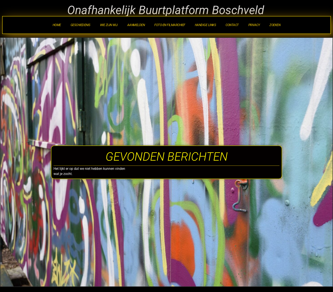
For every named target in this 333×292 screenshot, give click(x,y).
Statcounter (10, 289)
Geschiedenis (80, 25)
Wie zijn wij (109, 25)
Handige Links (205, 25)
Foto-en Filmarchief (169, 25)
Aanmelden (136, 25)
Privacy (254, 25)
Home (57, 25)
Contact (232, 25)
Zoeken (274, 25)
